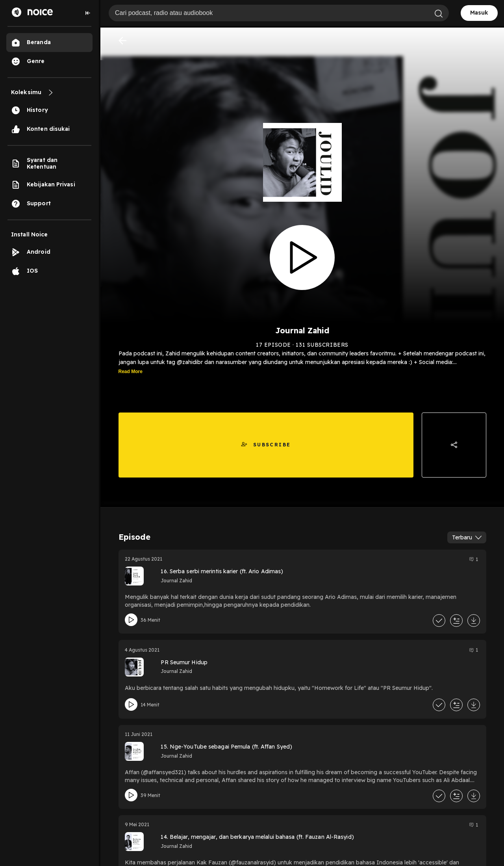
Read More (131, 371)
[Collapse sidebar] (88, 13)
